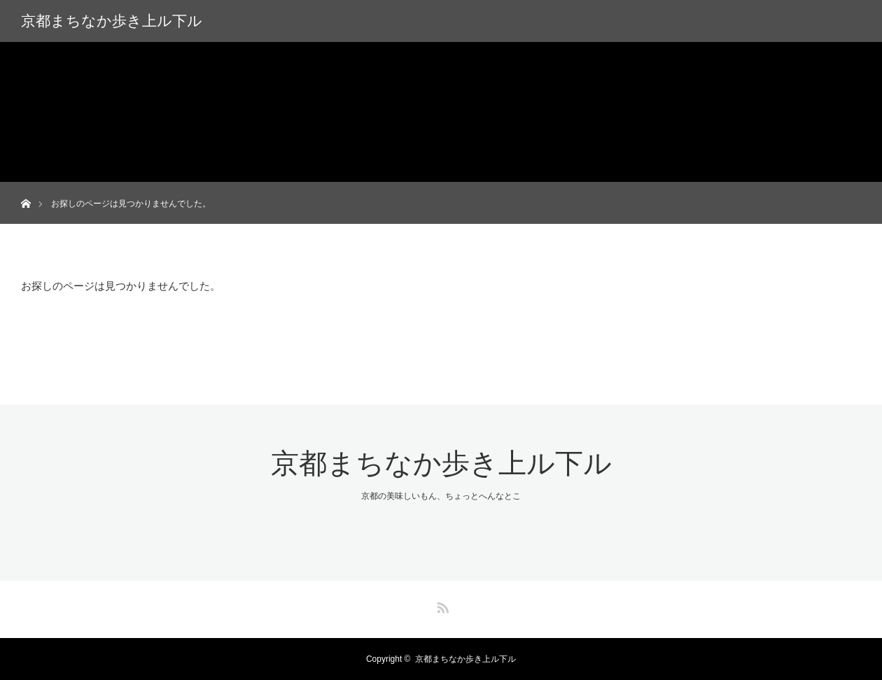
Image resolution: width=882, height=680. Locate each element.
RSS (440, 605)
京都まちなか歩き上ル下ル (111, 21)
